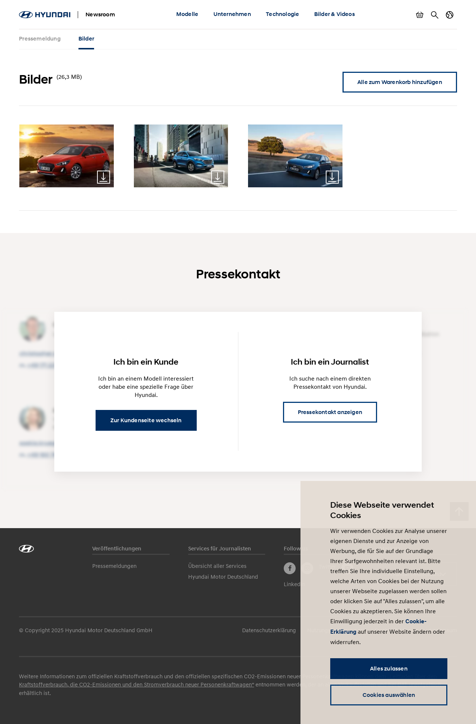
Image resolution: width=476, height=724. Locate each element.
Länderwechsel (449, 14)
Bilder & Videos (334, 14)
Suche (434, 14)
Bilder (86, 38)
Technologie (282, 14)
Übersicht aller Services (217, 565)
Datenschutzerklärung (269, 630)
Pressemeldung (40, 38)
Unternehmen (232, 14)
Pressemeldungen (114, 565)
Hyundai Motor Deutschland (223, 576)
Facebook (290, 568)
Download (103, 177)
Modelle (187, 14)
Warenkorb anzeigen (419, 14)
